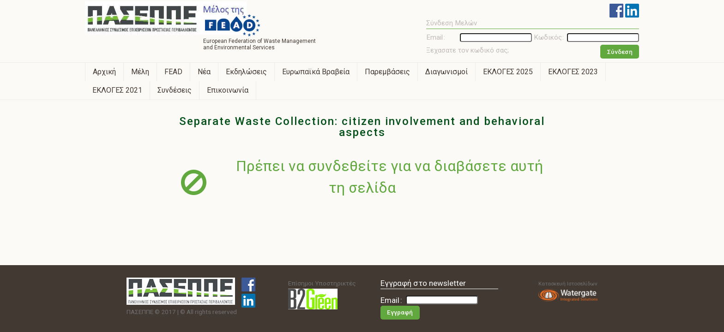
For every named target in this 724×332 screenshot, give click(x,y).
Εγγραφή (400, 312)
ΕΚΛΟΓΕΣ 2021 (117, 90)
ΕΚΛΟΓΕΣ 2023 (573, 71)
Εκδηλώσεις (246, 71)
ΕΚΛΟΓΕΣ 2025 (508, 71)
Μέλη (140, 71)
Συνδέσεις (174, 90)
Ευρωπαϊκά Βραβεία (316, 71)
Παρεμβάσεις (387, 71)
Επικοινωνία (227, 90)
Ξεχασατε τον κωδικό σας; (467, 50)
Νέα (204, 71)
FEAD (173, 71)
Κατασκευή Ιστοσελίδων (567, 291)
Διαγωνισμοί (446, 71)
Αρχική (104, 71)
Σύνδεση (620, 51)
